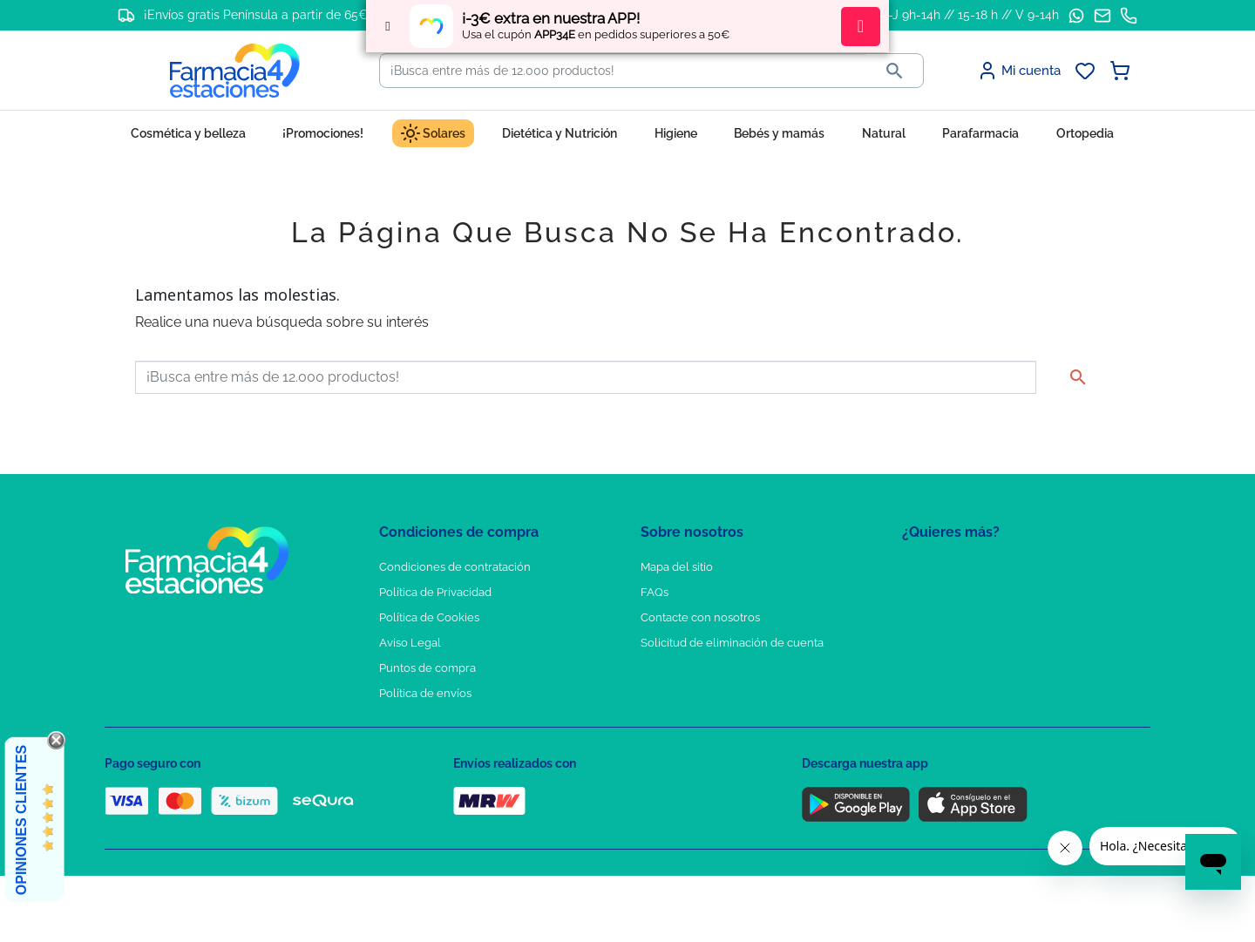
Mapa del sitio (677, 566)
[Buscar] (623, 70)
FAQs (654, 592)
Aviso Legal (410, 642)
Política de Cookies (429, 617)
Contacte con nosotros (700, 617)
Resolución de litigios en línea (458, 743)
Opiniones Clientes (21, 820)
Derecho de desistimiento (447, 718)
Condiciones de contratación (455, 566)
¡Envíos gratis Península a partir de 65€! (257, 15)
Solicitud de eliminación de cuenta (732, 642)
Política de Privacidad (435, 592)
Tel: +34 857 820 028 (693, 667)
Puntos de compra (427, 667)
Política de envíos (425, 693)
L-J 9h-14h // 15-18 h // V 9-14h (970, 15)
